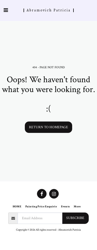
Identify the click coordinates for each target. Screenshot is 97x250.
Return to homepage (48, 127)
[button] (5, 10)
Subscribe (75, 218)
